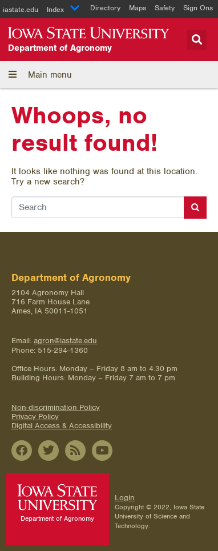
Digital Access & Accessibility (61, 426)
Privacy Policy (35, 416)
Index (63, 9)
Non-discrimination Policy (55, 407)
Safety (165, 8)
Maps (137, 8)
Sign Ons (198, 8)
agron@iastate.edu (65, 340)
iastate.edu (20, 9)
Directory (105, 8)
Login (125, 497)
